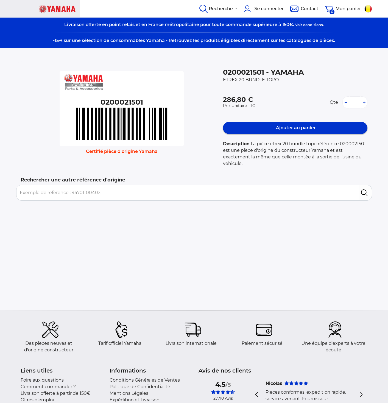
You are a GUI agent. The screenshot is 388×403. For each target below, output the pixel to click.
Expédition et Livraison (135, 399)
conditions (313, 25)
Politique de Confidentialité (140, 386)
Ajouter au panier (295, 127)
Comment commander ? (48, 386)
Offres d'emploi (37, 399)
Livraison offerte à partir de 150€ (55, 393)
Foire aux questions (42, 380)
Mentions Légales (129, 393)
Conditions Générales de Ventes (145, 380)
